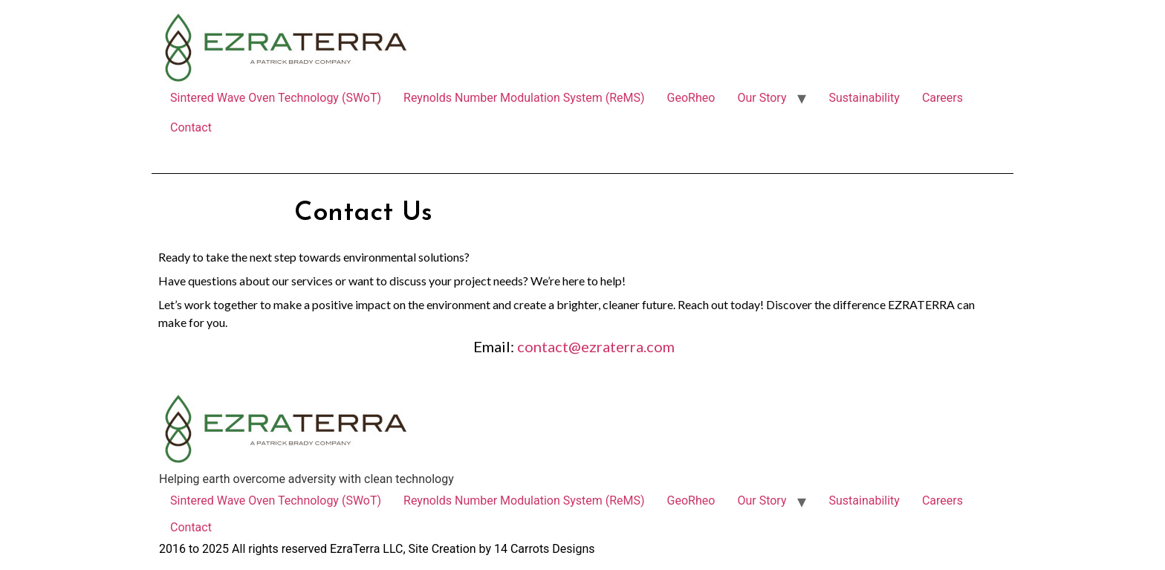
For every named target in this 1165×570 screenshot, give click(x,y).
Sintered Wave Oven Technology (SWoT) (275, 98)
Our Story (761, 98)
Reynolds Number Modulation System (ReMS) (524, 98)
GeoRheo (691, 98)
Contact (191, 127)
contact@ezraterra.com (596, 346)
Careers (942, 98)
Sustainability (863, 98)
